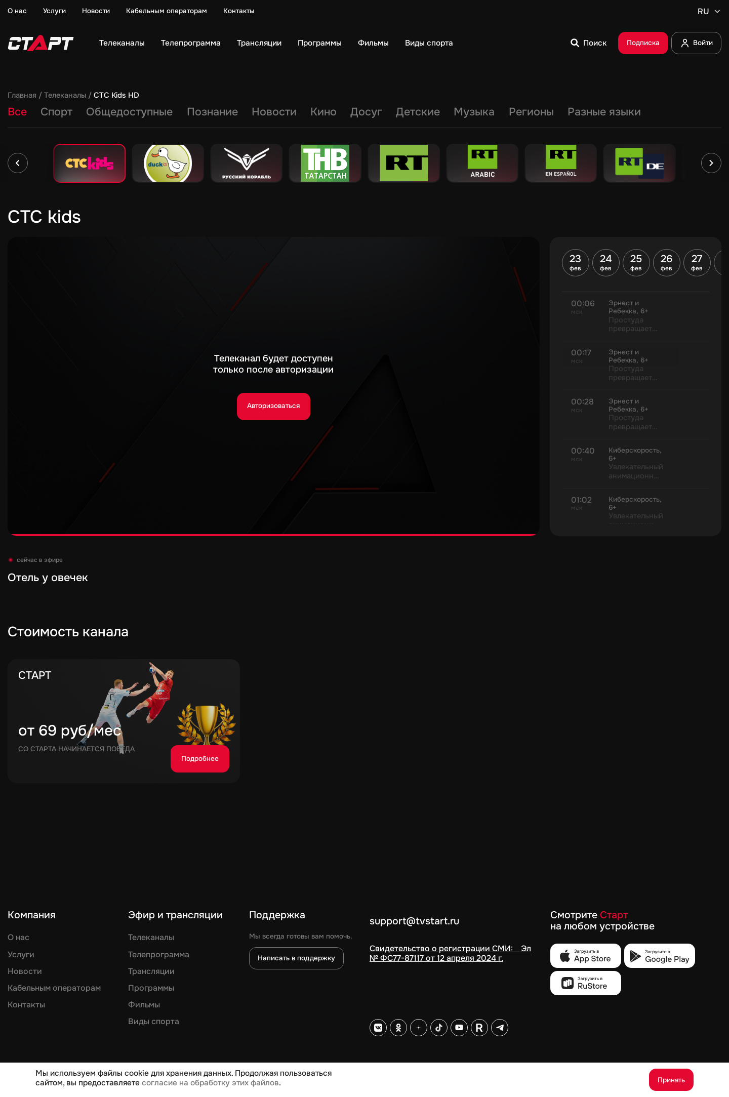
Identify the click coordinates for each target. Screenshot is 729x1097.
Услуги (54, 11)
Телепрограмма (191, 43)
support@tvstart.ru (414, 921)
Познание (212, 112)
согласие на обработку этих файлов (210, 1083)
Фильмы (373, 43)
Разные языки (604, 112)
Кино (323, 112)
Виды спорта (429, 43)
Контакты (239, 11)
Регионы (531, 112)
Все (17, 112)
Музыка (474, 112)
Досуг (366, 112)
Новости (96, 11)
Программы (320, 43)
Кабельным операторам (166, 11)
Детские (418, 112)
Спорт (56, 112)
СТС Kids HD (116, 95)
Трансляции (259, 43)
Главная (22, 95)
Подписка (643, 42)
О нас (17, 11)
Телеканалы (122, 43)
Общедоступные (129, 112)
